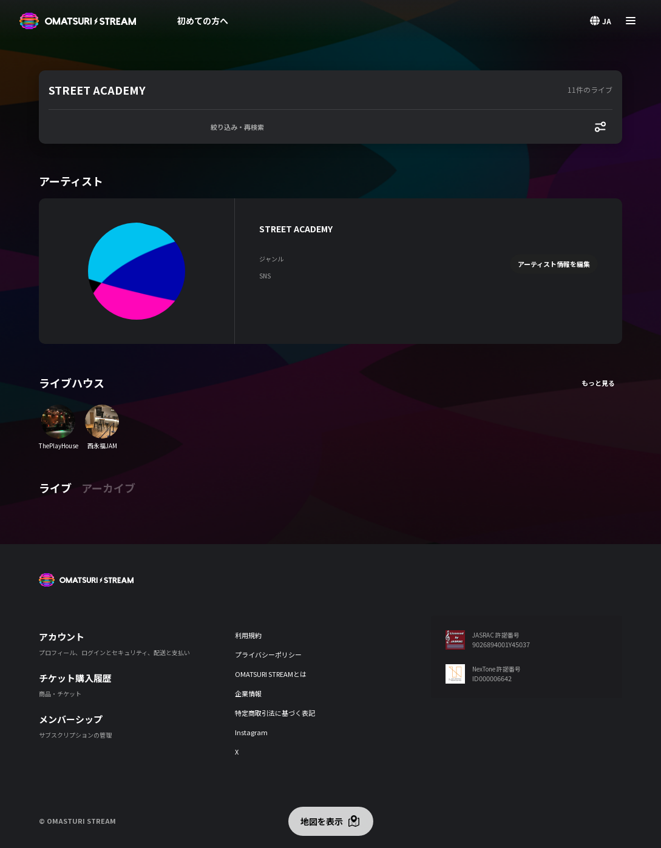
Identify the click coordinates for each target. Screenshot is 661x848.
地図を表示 (321, 821)
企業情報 (248, 693)
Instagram (251, 732)
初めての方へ (202, 21)
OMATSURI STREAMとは (271, 674)
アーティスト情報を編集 (554, 264)
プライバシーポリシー (268, 654)
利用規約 (248, 635)
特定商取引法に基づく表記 (275, 713)
